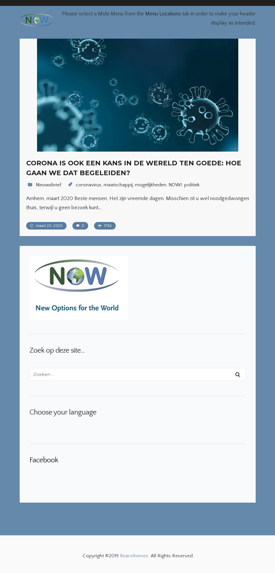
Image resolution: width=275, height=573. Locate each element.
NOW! (175, 185)
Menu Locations (163, 14)
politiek (192, 185)
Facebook (43, 460)
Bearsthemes (134, 556)
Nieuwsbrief (48, 185)
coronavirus (88, 185)
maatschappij (118, 185)
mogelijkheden (150, 185)
